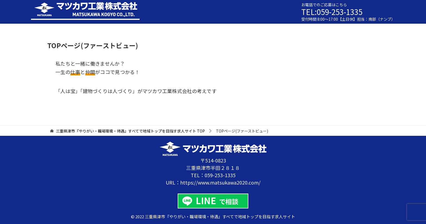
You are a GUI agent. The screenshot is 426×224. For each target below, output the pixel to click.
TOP (130, 131)
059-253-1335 (220, 175)
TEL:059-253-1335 (333, 11)
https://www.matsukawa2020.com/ (220, 182)
